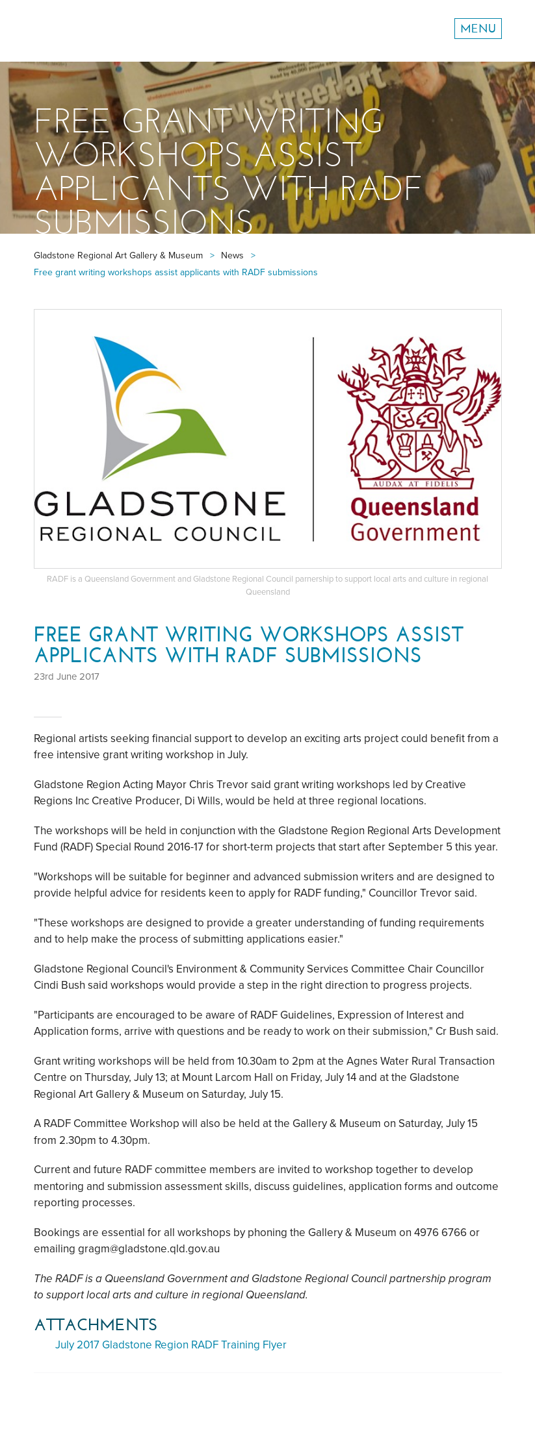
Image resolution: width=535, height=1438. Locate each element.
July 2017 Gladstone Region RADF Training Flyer (171, 1345)
